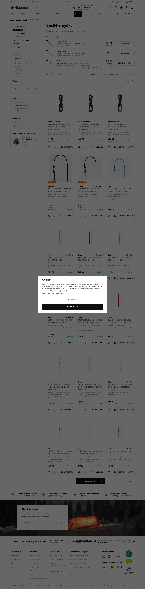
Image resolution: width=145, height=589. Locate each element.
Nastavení (72, 300)
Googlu (63, 288)
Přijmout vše (72, 307)
